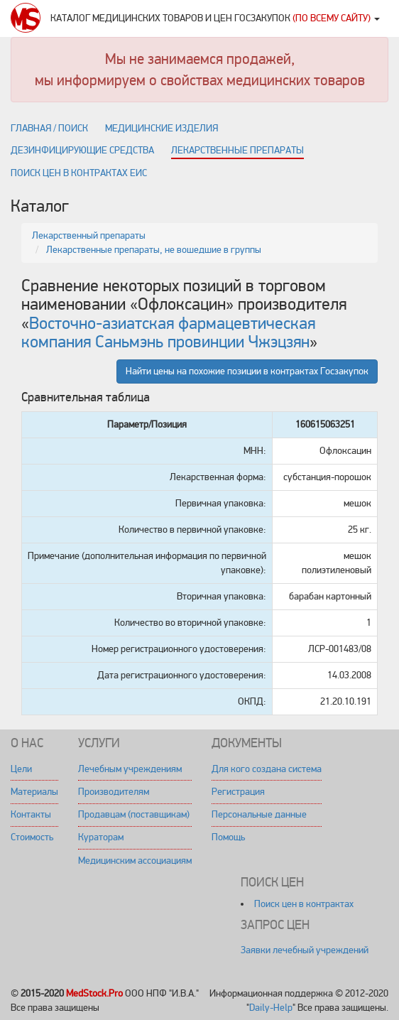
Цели (21, 769)
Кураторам (101, 837)
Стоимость (32, 837)
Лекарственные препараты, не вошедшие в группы (153, 250)
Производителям (113, 792)
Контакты (31, 814)
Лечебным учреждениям (130, 769)
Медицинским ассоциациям (135, 860)
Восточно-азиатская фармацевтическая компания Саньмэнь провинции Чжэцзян (168, 332)
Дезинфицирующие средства (82, 150)
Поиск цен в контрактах (304, 904)
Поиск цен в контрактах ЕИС (79, 173)
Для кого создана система (267, 769)
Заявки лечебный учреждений (304, 950)
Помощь (228, 837)
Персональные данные (259, 814)
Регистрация (238, 792)
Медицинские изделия (161, 128)
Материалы (34, 792)
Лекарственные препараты (237, 150)
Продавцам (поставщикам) (134, 814)
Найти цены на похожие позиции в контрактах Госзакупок (247, 371)
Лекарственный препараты (89, 235)
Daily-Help (271, 1008)
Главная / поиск (49, 128)
